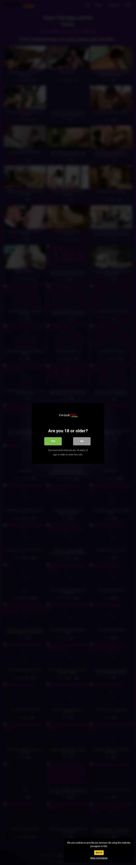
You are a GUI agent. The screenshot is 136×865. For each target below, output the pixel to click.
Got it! (99, 852)
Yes (53, 440)
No (82, 440)
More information (99, 858)
